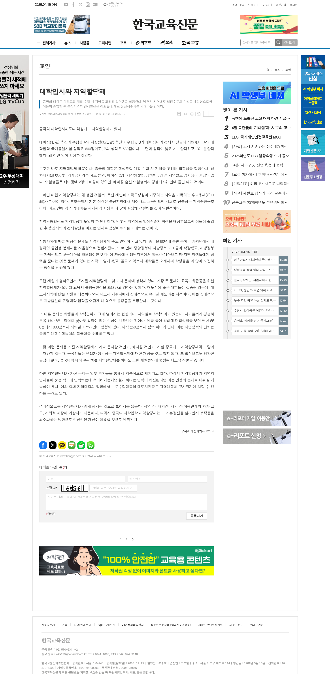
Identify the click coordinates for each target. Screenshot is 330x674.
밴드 (90, 445)
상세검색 (289, 42)
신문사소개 (48, 625)
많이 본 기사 (235, 109)
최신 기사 (232, 240)
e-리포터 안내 (82, 625)
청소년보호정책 (170, 625)
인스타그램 (88, 4)
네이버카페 (81, 445)
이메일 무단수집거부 (210, 625)
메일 (185, 114)
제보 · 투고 (238, 4)
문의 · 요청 (256, 625)
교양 (288, 70)
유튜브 (66, 4)
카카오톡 (62, 445)
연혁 (64, 625)
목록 (179, 114)
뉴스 (277, 70)
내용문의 (253, 4)
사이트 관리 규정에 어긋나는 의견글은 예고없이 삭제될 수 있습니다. (92, 496)
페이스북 (73, 4)
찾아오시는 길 (106, 625)
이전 (120, 539)
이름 (50, 478)
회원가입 (281, 4)
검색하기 (278, 42)
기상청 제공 (113, 6)
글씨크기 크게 (206, 114)
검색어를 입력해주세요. (257, 42)
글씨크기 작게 (211, 114)
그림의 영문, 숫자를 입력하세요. (112, 487)
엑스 (80, 4)
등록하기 (196, 515)
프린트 (192, 114)
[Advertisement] (257, 375)
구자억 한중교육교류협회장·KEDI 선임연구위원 (65, 114)
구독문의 (267, 4)
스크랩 (198, 114)
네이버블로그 (95, 4)
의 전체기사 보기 (196, 431)
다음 (132, 539)
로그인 (294, 4)
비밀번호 (135, 478)
